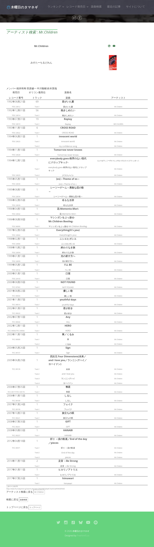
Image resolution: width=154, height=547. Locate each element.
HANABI (68, 430)
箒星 (68, 387)
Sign (67, 347)
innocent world (68, 136)
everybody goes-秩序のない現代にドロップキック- (67, 160)
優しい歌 (68, 290)
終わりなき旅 (68, 247)
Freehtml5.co (83, 535)
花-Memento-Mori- (68, 208)
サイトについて (135, 6)
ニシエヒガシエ (68, 238)
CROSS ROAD (67, 127)
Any (68, 317)
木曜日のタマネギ (22, 7)
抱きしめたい (68, 110)
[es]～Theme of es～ (68, 179)
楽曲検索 (96, 6)
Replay (68, 119)
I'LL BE (68, 264)
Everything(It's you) (68, 230)
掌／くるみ (68, 334)
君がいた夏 (68, 101)
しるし (68, 395)
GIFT (68, 421)
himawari (68, 478)
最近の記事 (114, 6)
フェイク (68, 404)
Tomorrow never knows (68, 149)
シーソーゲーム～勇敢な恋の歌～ (66, 189)
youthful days (68, 299)
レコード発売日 (75, 6)
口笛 (68, 273)
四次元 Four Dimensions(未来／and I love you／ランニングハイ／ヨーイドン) (67, 360)
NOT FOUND (68, 282)
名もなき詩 (68, 200)
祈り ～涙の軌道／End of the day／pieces (67, 441)
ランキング (54, 6)
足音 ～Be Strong (68, 461)
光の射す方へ (68, 256)
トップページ (34, 507)
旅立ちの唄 (68, 413)
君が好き (68, 308)
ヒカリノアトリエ (68, 469)
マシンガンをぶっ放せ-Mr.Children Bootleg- (61, 219)
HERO (68, 325)
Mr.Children (41, 46)
